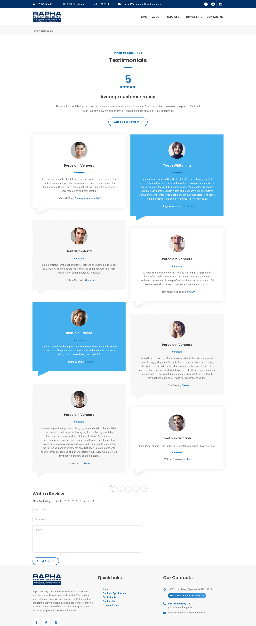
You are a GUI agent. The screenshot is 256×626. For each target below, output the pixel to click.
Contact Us (215, 17)
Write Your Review (128, 122)
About (156, 17)
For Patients (193, 17)
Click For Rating (41, 501)
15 (144, 488)
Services (173, 17)
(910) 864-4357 (45, 4)
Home (143, 17)
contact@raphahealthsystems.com (142, 4)
